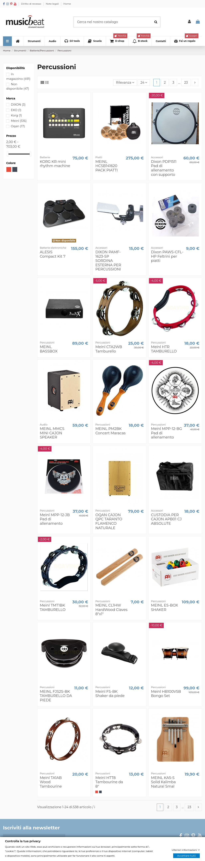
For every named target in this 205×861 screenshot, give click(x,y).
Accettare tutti (186, 855)
